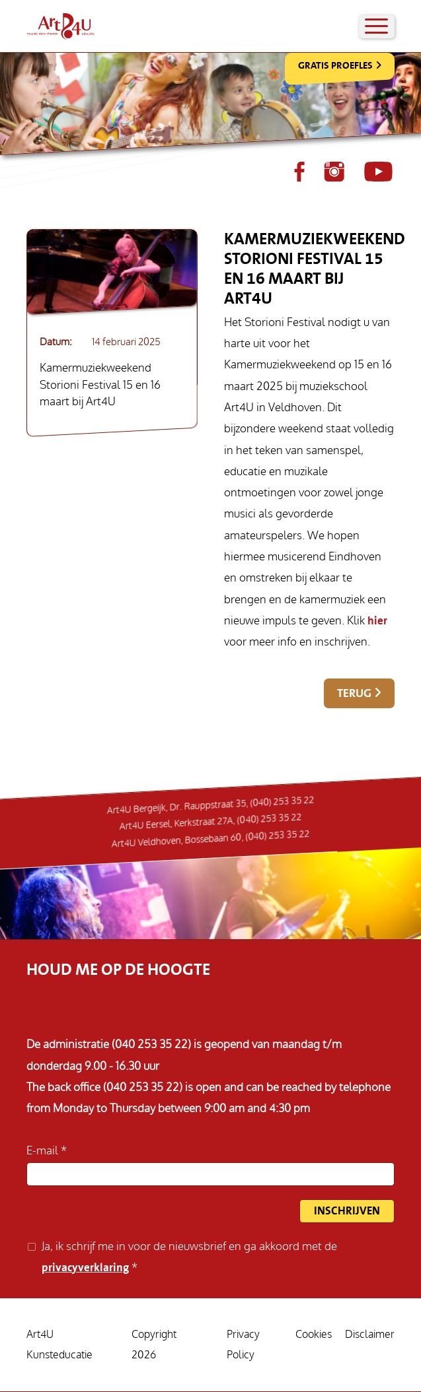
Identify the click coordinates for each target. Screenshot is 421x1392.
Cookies (313, 1334)
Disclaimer (370, 1334)
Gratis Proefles (335, 65)
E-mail (43, 1150)
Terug (354, 693)
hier (377, 620)
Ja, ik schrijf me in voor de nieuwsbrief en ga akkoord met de (189, 1257)
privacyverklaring (85, 1267)
